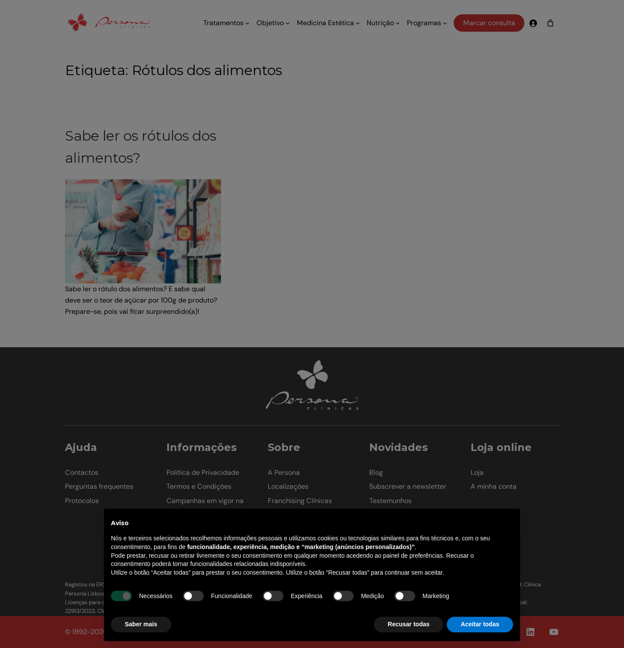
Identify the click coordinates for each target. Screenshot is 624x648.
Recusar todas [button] (408, 624)
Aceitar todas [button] (480, 624)
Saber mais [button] (141, 624)
